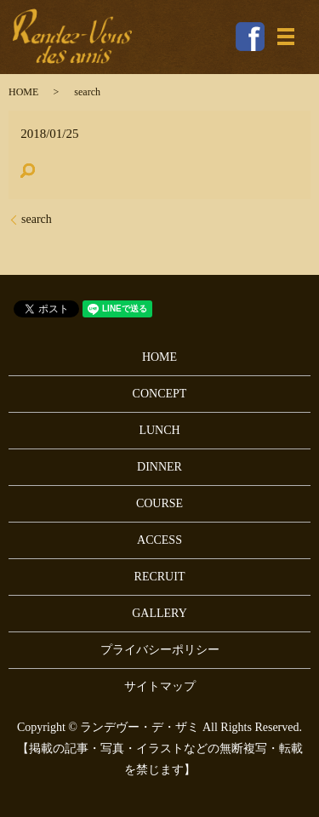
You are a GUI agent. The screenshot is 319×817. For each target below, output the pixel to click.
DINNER (159, 466)
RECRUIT (159, 576)
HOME (23, 92)
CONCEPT (160, 393)
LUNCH (159, 430)
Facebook (250, 36)
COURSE (159, 503)
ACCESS (159, 540)
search (36, 219)
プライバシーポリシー (159, 649)
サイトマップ (160, 686)
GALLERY (159, 613)
